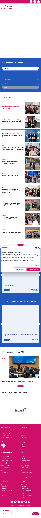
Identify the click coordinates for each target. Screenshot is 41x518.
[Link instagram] (22, 502)
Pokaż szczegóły (33, 265)
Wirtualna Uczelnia (25, 485)
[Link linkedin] (18, 502)
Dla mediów (4, 486)
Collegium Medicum (26, 465)
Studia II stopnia (5, 458)
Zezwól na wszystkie (33, 269)
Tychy (22, 444)
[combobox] (34, 1)
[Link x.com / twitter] (15, 502)
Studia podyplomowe (6, 462)
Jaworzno (23, 437)
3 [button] (10, 420)
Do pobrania (4, 495)
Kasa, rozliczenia (25, 488)
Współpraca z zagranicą (7, 493)
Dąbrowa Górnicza (25, 433)
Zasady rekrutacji (5, 472)
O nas (22, 456)
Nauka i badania (25, 469)
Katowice (23, 439)
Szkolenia (3, 469)
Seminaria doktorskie (6, 465)
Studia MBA (4, 463)
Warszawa (23, 446)
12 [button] (33, 420)
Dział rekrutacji (4, 481)
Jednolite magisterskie (6, 460)
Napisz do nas (24, 483)
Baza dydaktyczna (25, 460)
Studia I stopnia (5, 456)
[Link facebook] (12, 502)
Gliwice (23, 435)
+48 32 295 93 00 (7, 435)
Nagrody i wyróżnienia (6, 490)
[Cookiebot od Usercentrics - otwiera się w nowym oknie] (34, 248)
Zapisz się (35, 514)
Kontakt (23, 481)
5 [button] (15, 420)
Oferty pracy (4, 492)
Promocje (3, 471)
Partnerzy (3, 483)
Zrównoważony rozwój (26, 472)
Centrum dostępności (26, 493)
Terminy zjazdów (25, 492)
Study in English (5, 467)
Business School (25, 463)
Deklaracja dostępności (26, 495)
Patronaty (3, 485)
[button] (31, 1)
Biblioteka (23, 462)
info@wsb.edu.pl (8, 437)
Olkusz (23, 442)
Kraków (23, 441)
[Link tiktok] (29, 502)
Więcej (20, 244)
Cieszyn (23, 432)
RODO (22, 497)
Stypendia (23, 486)
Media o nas (4, 488)
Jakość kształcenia (25, 467)
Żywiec (23, 448)
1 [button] (5, 420)
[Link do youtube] (25, 502)
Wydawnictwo (24, 471)
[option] (20, 33)
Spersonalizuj (20, 269)
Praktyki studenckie (26, 490)
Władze (23, 458)
